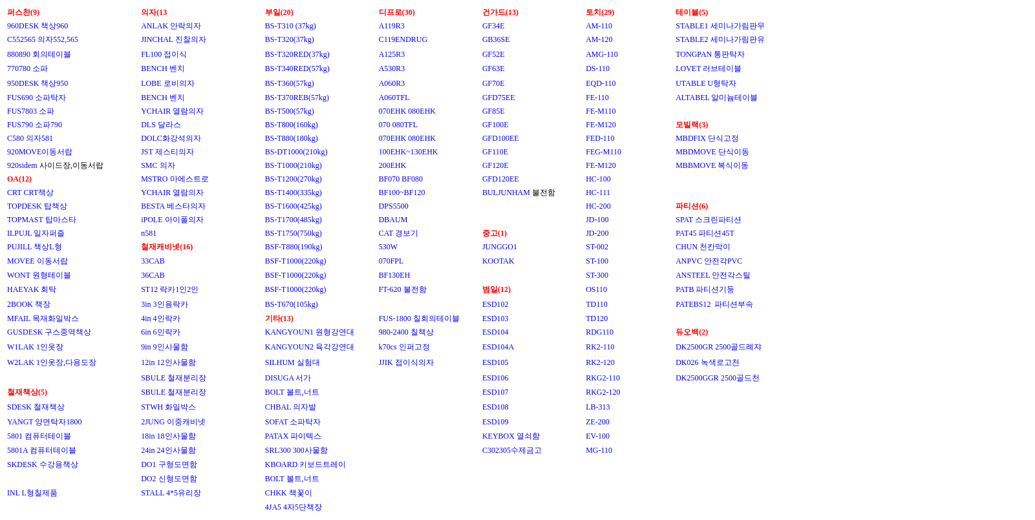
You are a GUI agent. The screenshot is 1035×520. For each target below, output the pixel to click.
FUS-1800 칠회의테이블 (419, 318)
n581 (148, 233)
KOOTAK (498, 260)
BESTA (152, 206)
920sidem (23, 165)
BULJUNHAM (506, 192)
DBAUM (393, 219)
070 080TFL (398, 124)
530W (388, 246)
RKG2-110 (603, 377)
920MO (19, 151)
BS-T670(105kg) (291, 304)
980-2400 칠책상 (406, 332)
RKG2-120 (603, 392)
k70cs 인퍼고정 (404, 346)
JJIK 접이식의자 (406, 362)
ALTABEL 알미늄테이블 (717, 97)
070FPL (391, 260)
